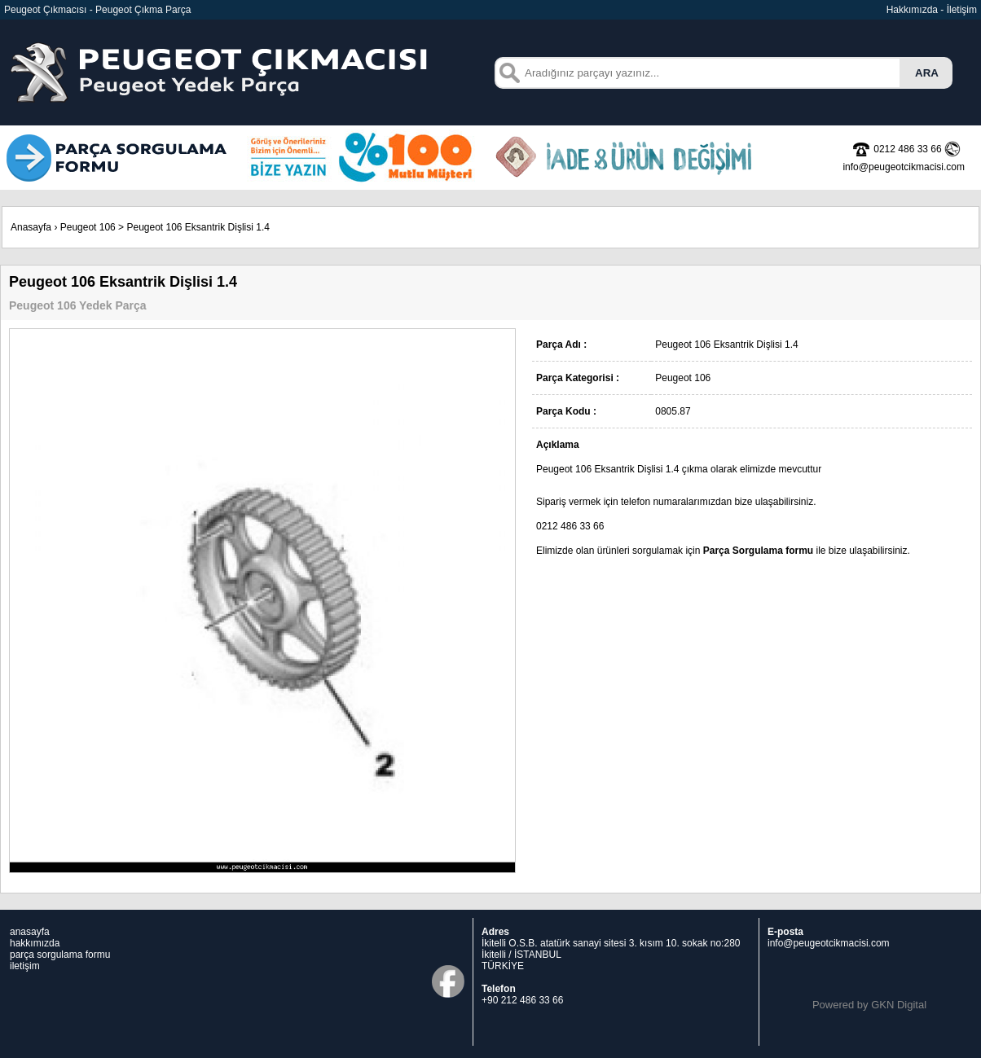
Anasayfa (31, 227)
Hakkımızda (912, 9)
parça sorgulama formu (60, 954)
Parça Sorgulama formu (758, 550)
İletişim (962, 9)
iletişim (25, 966)
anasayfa (30, 931)
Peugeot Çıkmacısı (45, 9)
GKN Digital (898, 1005)
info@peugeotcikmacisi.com (829, 943)
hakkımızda (34, 943)
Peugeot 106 (88, 227)
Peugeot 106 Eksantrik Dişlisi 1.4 (197, 227)
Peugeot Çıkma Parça (143, 9)
